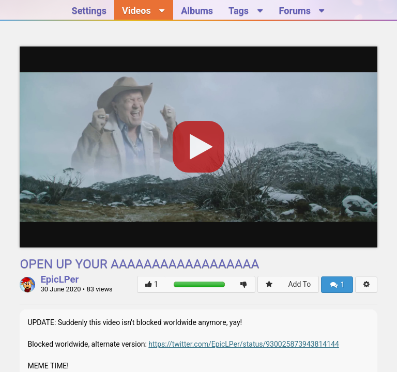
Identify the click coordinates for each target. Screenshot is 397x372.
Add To (299, 284)
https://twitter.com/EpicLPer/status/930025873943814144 (243, 344)
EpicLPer (59, 280)
